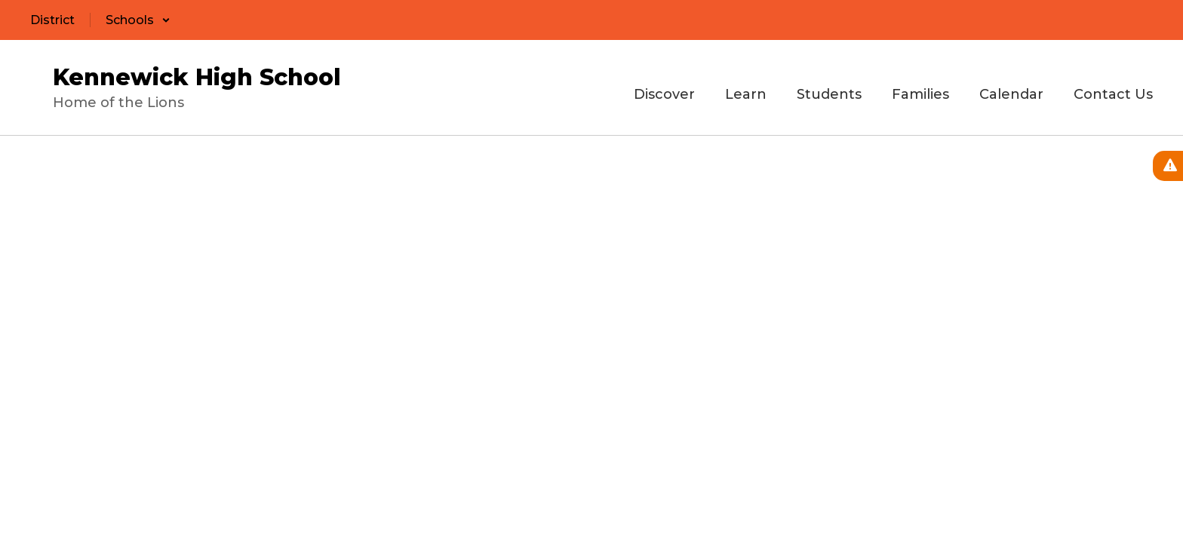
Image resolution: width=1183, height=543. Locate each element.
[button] (138, 20)
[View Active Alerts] (1168, 166)
